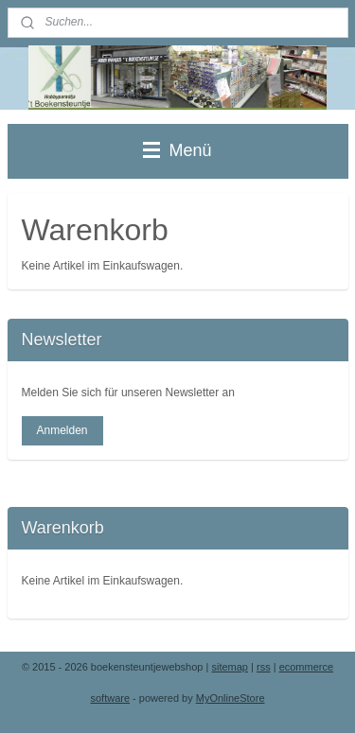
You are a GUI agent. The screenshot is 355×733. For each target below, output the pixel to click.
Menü (177, 150)
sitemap (229, 666)
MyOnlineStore (230, 698)
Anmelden (61, 430)
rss (264, 666)
